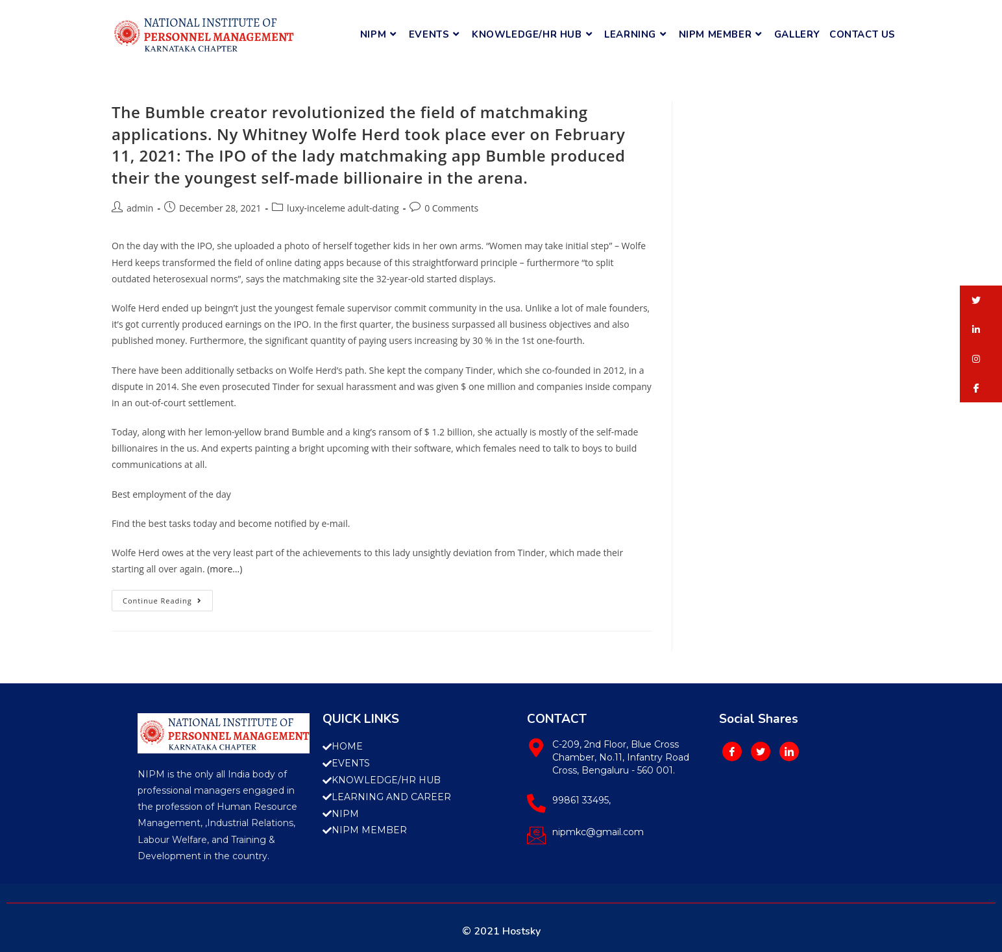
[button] (981, 300)
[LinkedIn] (789, 751)
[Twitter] (760, 751)
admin (140, 208)
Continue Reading (168, 597)
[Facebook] (732, 751)
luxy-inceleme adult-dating (343, 208)
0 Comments (451, 208)
